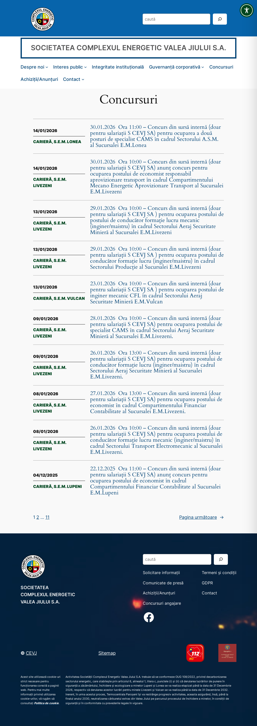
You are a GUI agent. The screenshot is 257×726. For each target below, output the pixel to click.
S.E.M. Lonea (67, 141)
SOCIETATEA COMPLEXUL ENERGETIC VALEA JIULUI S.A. (128, 47)
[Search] (220, 19)
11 (47, 517)
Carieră (42, 141)
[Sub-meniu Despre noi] (46, 67)
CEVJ (31, 653)
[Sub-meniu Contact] (83, 79)
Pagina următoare (201, 517)
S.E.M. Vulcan (69, 298)
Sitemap (107, 653)
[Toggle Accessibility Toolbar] (246, 10)
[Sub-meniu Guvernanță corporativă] (202, 67)
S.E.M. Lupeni (68, 486)
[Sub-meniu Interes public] (85, 67)
